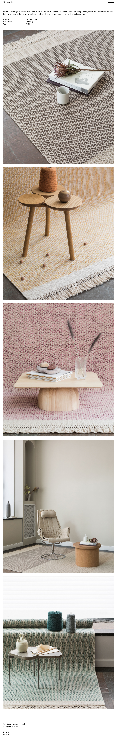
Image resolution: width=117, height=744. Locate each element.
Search (8, 2)
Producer (7, 22)
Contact (6, 732)
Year (5, 24)
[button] (111, 4)
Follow (6, 735)
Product (6, 20)
